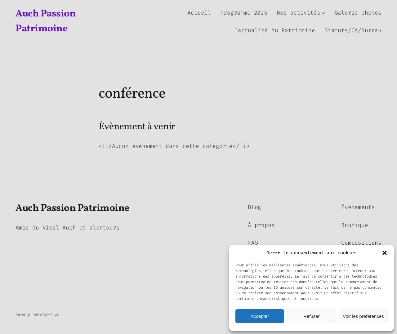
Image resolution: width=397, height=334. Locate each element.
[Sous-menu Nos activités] (323, 13)
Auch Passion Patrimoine (72, 208)
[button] (384, 253)
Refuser (311, 316)
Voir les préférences (363, 316)
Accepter (260, 316)
